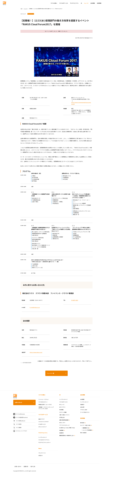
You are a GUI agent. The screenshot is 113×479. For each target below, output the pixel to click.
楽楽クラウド (41, 419)
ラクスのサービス (43, 414)
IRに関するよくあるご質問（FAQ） (67, 427)
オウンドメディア (42, 427)
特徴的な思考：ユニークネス (45, 404)
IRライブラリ (62, 407)
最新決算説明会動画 (64, 420)
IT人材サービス (42, 424)
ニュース (86, 3)
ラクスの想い (41, 395)
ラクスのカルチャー (43, 402)
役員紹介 (82, 404)
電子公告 (33, 466)
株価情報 (61, 430)
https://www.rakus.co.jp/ (36, 352)
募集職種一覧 (85, 428)
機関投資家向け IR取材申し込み (66, 435)
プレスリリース (41, 453)
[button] (99, 3)
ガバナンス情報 (62, 412)
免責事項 (61, 433)
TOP (21, 8)
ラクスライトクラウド (43, 421)
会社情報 (82, 395)
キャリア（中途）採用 (85, 425)
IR (81, 3)
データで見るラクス (84, 412)
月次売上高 (61, 417)
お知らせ (40, 455)
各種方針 (26, 466)
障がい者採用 (83, 432)
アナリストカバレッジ (64, 425)
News (40, 448)
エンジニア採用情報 (87, 430)
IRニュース (61, 404)
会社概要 (82, 399)
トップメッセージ (42, 437)
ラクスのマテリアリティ (44, 440)
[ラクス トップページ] (4, 3)
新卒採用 (82, 422)
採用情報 (82, 418)
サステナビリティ (43, 433)
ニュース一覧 (50, 373)
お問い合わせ (18, 402)
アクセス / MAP (83, 409)
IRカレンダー (62, 422)
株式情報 (61, 409)
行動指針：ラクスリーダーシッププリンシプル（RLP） (46, 407)
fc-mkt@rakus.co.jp (35, 307)
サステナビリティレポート (44, 442)
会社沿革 (82, 407)
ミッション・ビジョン (43, 399)
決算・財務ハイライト (64, 415)
